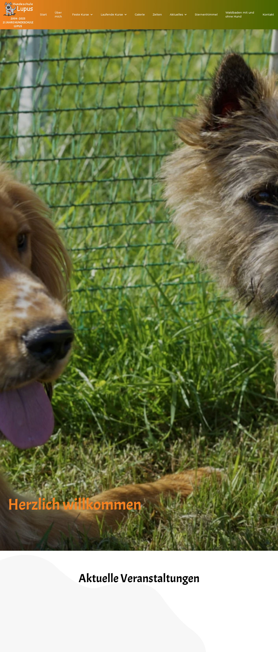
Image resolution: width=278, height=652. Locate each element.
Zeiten (157, 14)
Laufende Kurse (112, 14)
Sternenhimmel (206, 14)
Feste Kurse (80, 14)
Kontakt (268, 14)
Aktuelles (176, 14)
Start (43, 14)
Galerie (140, 14)
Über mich (58, 14)
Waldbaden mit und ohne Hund (239, 14)
